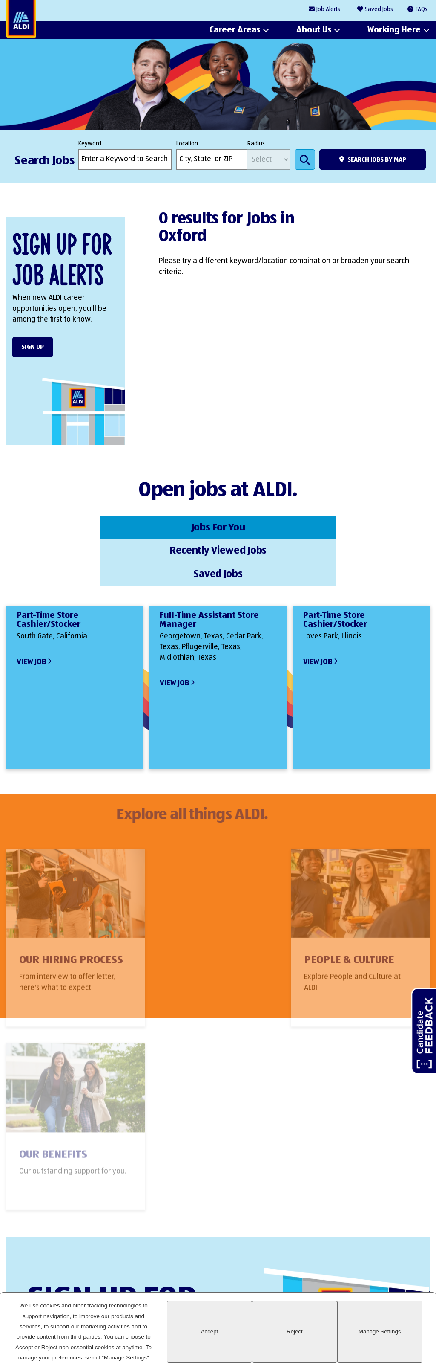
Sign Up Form (213, 1189)
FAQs (421, 9)
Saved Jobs (379, 9)
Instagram (390, 1266)
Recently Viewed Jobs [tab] (218, 526)
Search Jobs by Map (376, 160)
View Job (31, 613)
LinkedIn (332, 1266)
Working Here (394, 30)
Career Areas (234, 30)
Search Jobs (305, 159)
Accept (269, 1342)
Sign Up (32, 347)
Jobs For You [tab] (77, 526)
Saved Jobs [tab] (358, 526)
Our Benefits (340, 915)
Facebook (361, 1266)
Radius (256, 144)
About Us (313, 30)
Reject (330, 1342)
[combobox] (211, 159)
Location (187, 144)
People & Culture (207, 915)
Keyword (89, 144)
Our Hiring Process (71, 915)
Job (328, 9)
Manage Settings (391, 1342)
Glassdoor (419, 1266)
